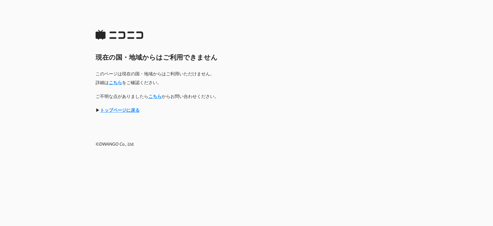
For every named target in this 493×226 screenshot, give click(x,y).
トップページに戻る (120, 110)
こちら (115, 82)
